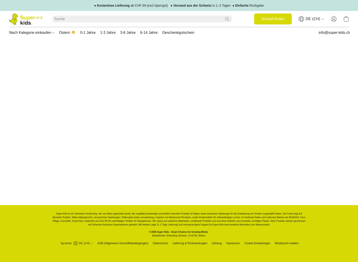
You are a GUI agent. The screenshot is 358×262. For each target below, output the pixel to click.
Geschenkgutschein (178, 32)
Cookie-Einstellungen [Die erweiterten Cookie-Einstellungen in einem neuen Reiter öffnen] (257, 243)
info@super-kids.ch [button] (334, 32)
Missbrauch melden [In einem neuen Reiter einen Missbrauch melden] (287, 243)
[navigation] (311, 18)
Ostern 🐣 (67, 32)
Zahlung (217, 243)
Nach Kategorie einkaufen (31, 32)
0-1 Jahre (88, 32)
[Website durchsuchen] (227, 19)
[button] (26, 19)
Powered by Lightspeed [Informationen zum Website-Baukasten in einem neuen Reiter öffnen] (179, 252)
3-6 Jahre (128, 32)
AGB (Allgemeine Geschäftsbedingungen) (122, 243)
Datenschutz (160, 243)
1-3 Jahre (108, 32)
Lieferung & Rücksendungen (190, 243)
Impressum (233, 243)
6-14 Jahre (149, 32)
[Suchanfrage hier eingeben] (142, 19)
